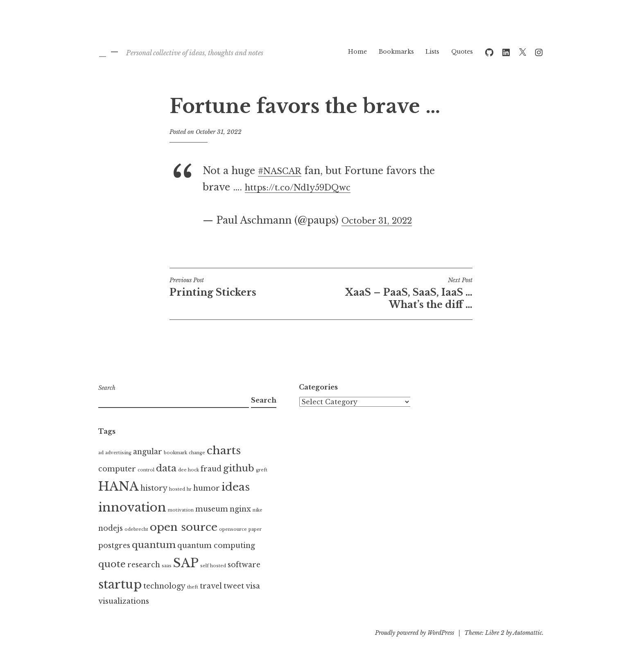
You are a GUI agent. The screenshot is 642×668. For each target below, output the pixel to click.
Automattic (527, 632)
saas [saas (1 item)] (167, 565)
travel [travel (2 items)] (211, 586)
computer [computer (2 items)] (117, 468)
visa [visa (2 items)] (253, 586)
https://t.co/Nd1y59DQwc (306, 187)
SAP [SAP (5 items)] (186, 563)
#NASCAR (283, 171)
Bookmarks (396, 51)
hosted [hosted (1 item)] (177, 489)
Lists (432, 51)
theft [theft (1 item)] (192, 587)
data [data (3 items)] (166, 468)
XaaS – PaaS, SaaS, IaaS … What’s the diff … (396, 293)
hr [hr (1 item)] (189, 489)
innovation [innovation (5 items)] (132, 507)
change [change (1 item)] (197, 452)
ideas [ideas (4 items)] (236, 487)
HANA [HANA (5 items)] (118, 486)
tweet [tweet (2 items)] (234, 586)
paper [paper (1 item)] (255, 529)
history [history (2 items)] (153, 488)
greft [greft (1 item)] (261, 470)
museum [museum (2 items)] (211, 509)
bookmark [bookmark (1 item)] (175, 452)
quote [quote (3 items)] (112, 564)
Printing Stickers (245, 287)
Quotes (462, 51)
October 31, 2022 (382, 220)
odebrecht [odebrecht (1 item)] (136, 529)
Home (357, 51)
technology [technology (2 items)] (164, 586)
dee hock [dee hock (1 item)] (188, 470)
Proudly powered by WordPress (414, 632)
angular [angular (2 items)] (147, 451)
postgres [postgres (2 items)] (114, 545)
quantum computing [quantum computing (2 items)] (216, 545)
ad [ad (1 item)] (101, 452)
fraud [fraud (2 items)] (211, 468)
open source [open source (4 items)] (183, 527)
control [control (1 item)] (146, 470)
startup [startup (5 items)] (120, 584)
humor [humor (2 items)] (206, 488)
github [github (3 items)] (238, 468)
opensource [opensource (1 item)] (233, 529)
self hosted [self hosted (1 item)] (213, 565)
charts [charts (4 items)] (224, 450)
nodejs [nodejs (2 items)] (110, 528)
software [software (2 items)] (244, 564)
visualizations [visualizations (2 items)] (123, 601)
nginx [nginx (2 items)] (240, 509)
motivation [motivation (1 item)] (181, 510)
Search (106, 388)
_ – (108, 51)
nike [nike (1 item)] (257, 510)
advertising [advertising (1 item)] (118, 452)
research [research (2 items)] (143, 564)
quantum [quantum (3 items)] (154, 544)
